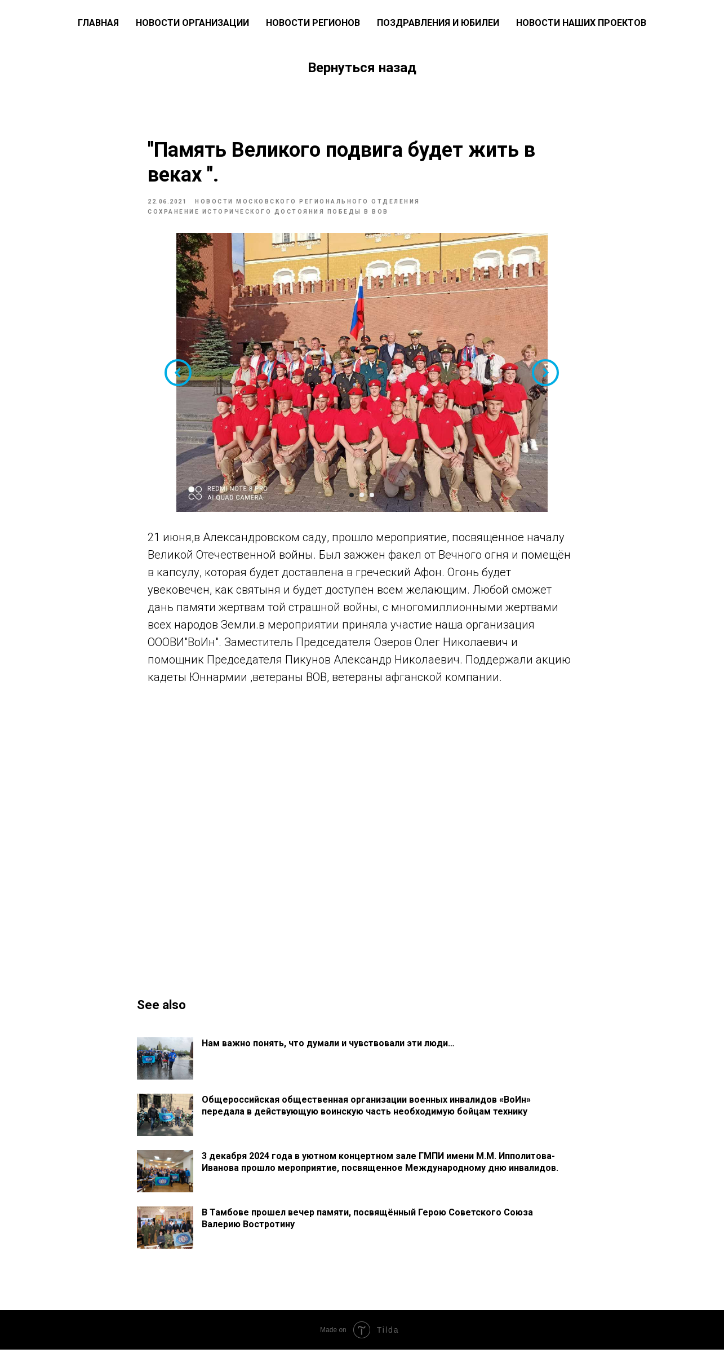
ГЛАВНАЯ (98, 22)
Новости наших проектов (581, 22)
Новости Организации (192, 22)
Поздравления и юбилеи (438, 22)
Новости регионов (313, 22)
